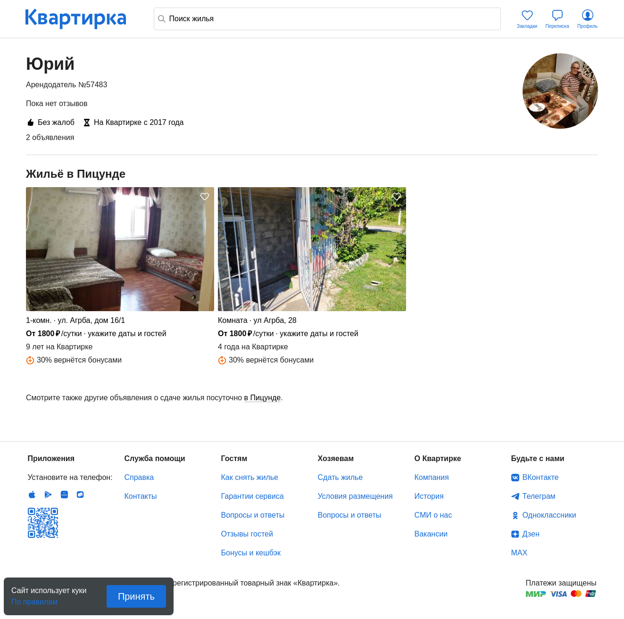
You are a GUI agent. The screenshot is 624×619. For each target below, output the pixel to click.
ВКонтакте (541, 477)
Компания (432, 477)
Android (48, 494)
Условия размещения (355, 496)
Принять (136, 596)
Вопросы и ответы (253, 515)
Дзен (531, 534)
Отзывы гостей (247, 534)
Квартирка (82, 18)
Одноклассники (549, 515)
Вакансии (431, 534)
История (429, 496)
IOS (32, 494)
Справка (139, 477)
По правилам (34, 599)
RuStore (80, 494)
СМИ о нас (433, 515)
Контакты (141, 496)
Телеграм (539, 496)
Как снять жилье (249, 477)
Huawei (64, 494)
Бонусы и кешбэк (251, 553)
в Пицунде (262, 398)
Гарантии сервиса (252, 496)
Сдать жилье (340, 477)
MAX (519, 553)
